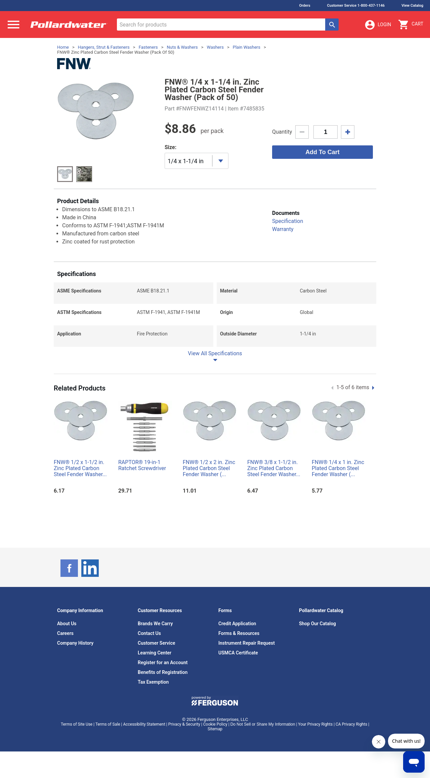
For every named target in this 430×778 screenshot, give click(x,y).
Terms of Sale (107, 724)
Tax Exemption (153, 682)
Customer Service (156, 643)
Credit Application (237, 623)
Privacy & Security (184, 724)
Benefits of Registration (162, 672)
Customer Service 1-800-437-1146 (356, 5)
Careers (65, 633)
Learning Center (154, 652)
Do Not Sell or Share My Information (262, 724)
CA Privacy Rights (351, 724)
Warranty (283, 229)
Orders (304, 5)
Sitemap (215, 729)
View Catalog (412, 5)
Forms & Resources (238, 633)
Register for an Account (162, 662)
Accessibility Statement (144, 724)
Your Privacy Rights (315, 724)
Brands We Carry (155, 623)
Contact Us (149, 633)
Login (377, 25)
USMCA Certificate (238, 652)
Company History (75, 643)
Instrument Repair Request (246, 643)
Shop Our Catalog (317, 623)
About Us (67, 623)
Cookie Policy (215, 724)
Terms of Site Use (76, 724)
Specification (287, 221)
